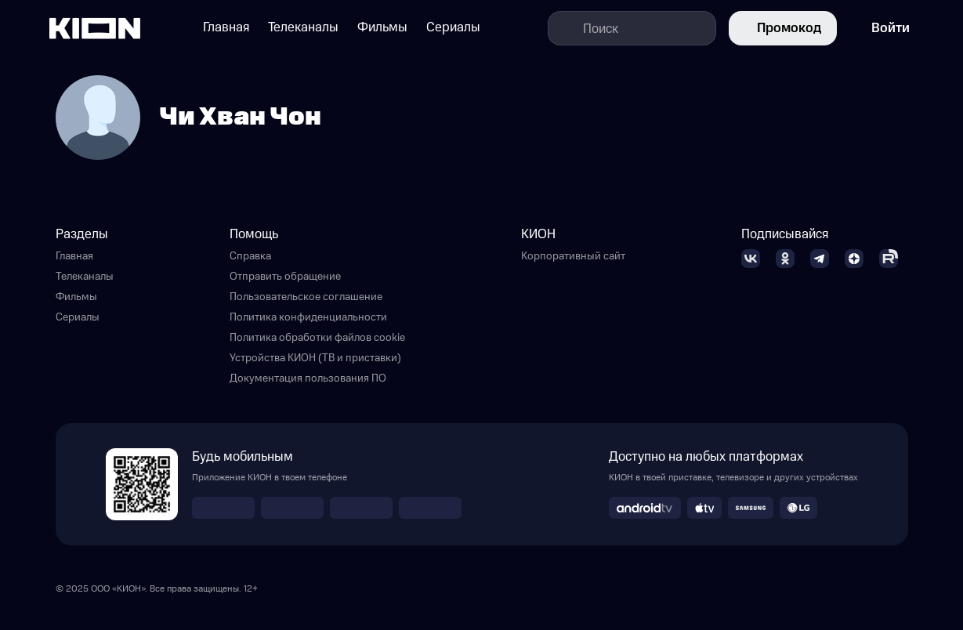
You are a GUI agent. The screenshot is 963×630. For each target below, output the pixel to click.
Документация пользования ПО (308, 378)
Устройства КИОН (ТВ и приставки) (315, 358)
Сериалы (78, 317)
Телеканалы (85, 277)
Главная (74, 256)
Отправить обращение (285, 277)
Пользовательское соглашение (306, 297)
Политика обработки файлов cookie (317, 338)
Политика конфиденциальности (308, 317)
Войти (879, 28)
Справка (250, 256)
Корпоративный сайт (573, 256)
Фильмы (76, 297)
